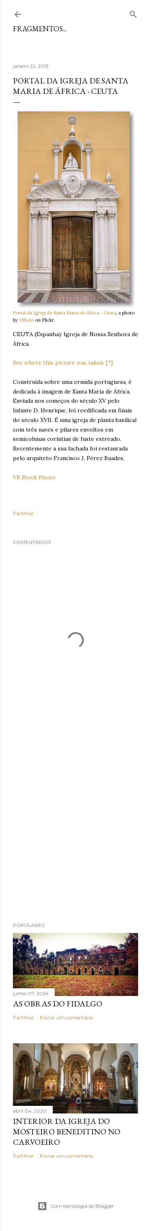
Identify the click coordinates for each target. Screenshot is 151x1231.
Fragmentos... (39, 28)
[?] (109, 362)
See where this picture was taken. (58, 362)
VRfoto (26, 320)
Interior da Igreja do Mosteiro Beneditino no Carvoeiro (66, 1131)
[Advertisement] (75, 827)
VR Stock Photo (34, 477)
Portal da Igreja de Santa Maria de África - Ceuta (64, 313)
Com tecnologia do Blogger (75, 1206)
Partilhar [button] (23, 513)
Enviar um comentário (66, 1017)
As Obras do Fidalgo (57, 1003)
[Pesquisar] (133, 12)
